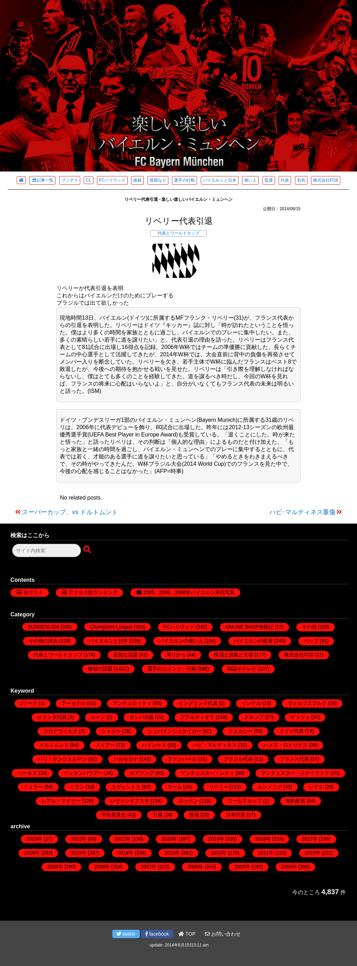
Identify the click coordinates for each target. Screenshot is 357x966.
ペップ (311, 641)
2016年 (32, 852)
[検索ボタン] (87, 549)
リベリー (218, 787)
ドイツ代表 (291, 731)
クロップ (254, 717)
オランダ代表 (52, 717)
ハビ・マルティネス (215, 745)
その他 (309, 627)
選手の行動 (184, 180)
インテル (251, 703)
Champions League (111, 627)
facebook (157, 934)
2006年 (195, 866)
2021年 (122, 839)
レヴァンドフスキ (129, 801)
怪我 (194, 814)
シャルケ (111, 731)
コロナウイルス (60, 731)
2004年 (289, 866)
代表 (285, 180)
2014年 (125, 852)
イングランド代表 (198, 703)
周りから (176, 654)
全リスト (33, 592)
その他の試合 (43, 641)
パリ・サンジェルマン (62, 759)
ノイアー (105, 745)
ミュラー (33, 787)
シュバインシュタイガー (175, 731)
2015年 (78, 852)
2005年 (242, 866)
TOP (186, 934)
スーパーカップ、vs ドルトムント (70, 512)
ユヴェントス (125, 787)
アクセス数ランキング (93, 592)
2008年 (102, 866)
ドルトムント (54, 745)
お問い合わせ (223, 934)
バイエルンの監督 (253, 641)
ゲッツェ (300, 717)
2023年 (34, 839)
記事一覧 (42, 180)
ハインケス (154, 745)
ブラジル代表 (238, 759)
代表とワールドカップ (178, 233)
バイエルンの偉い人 (181, 641)
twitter (126, 934)
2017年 (310, 839)
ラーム (174, 787)
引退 (157, 814)
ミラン (77, 787)
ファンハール (182, 759)
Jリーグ (28, 703)
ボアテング (142, 773)
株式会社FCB (325, 180)
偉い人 (250, 180)
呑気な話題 (125, 654)
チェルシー (240, 731)
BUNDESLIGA (43, 627)
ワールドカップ (245, 801)
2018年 (263, 839)
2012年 (219, 852)
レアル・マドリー (61, 801)
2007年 (149, 866)
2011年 (266, 852)
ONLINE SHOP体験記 (250, 627)
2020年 (169, 839)
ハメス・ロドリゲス (285, 745)
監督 (269, 180)
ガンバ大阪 (141, 717)
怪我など (158, 180)
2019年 (216, 839)
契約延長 (295, 801)
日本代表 (235, 814)
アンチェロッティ (132, 703)
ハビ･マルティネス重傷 (302, 512)
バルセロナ (126, 759)
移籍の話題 (100, 668)
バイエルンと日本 (219, 180)
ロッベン (188, 801)
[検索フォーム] (46, 550)
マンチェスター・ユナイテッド (295, 773)
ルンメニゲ (270, 787)
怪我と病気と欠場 (233, 654)
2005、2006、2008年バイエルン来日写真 (188, 592)
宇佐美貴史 (113, 814)
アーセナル (73, 703)
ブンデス (69, 180)
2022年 (78, 839)
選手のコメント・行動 (171, 668)
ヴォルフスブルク (307, 703)
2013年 (172, 852)
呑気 (301, 180)
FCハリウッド (112, 180)
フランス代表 (294, 759)
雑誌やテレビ (242, 668)
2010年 (312, 852)
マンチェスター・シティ (207, 773)
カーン (98, 717)
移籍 (137, 180)
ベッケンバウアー (83, 773)
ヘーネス (27, 773)
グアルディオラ (197, 717)
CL (88, 180)
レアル (316, 787)
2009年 (55, 866)
